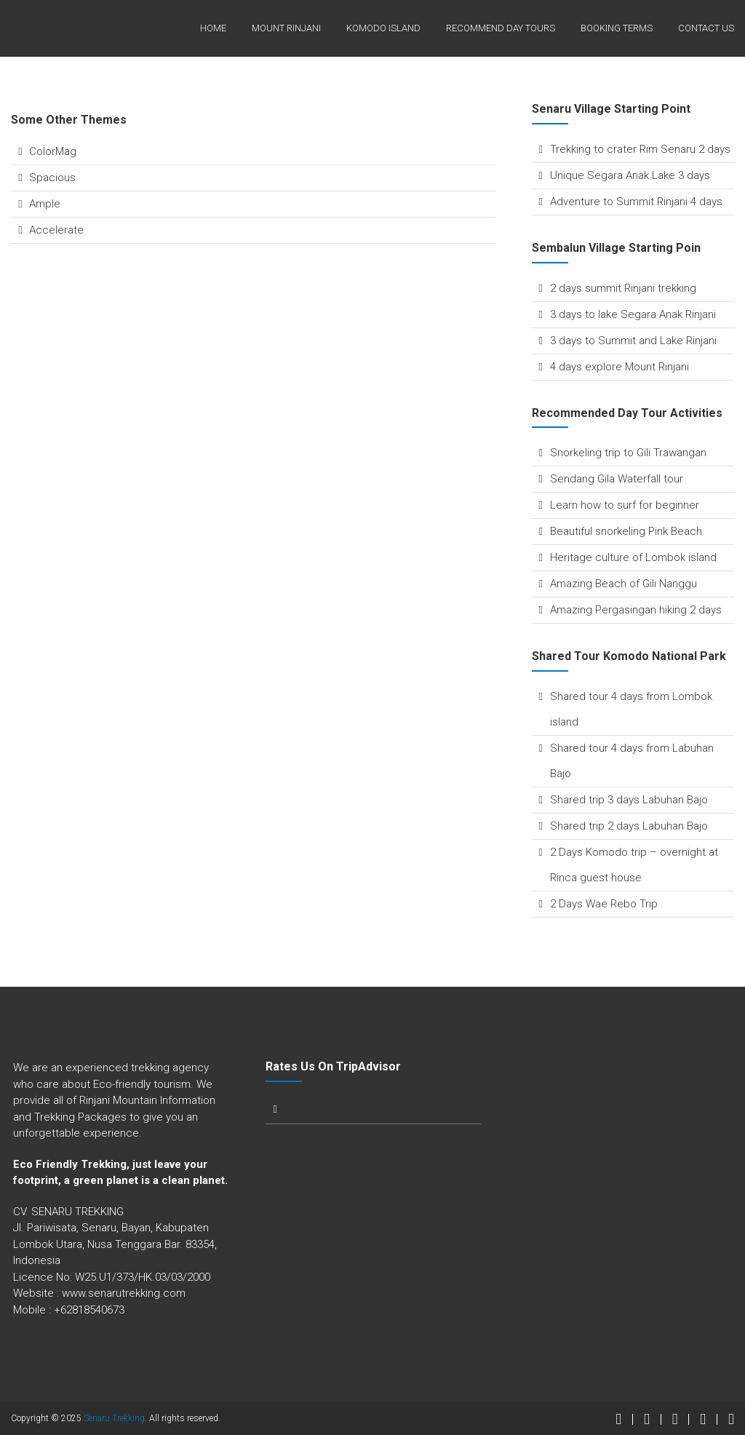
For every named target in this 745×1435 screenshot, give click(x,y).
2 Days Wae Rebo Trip (604, 903)
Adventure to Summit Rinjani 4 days (636, 201)
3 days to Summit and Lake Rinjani (633, 340)
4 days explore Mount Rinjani (619, 366)
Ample (44, 203)
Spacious (52, 177)
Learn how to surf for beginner (624, 505)
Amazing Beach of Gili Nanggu (623, 583)
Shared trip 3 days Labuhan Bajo (629, 799)
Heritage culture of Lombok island (633, 557)
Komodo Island (383, 28)
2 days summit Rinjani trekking (623, 288)
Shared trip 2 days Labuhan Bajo (629, 825)
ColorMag (52, 151)
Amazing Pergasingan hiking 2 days (636, 609)
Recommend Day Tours (500, 28)
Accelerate (56, 229)
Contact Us (706, 28)
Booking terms (617, 28)
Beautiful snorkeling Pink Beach (626, 531)
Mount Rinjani (286, 28)
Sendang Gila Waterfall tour (616, 478)
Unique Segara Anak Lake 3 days (630, 175)
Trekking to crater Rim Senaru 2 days (640, 149)
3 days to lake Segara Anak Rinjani (633, 314)
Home (213, 28)
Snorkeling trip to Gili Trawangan (628, 452)
